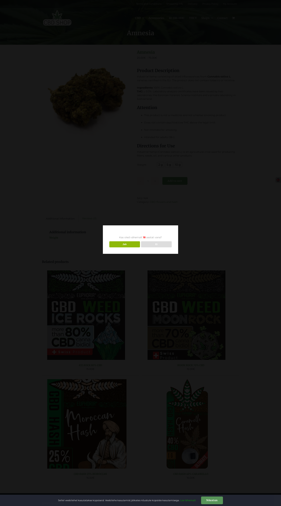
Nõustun (212, 500)
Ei (156, 244)
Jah (125, 244)
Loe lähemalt (188, 500)
